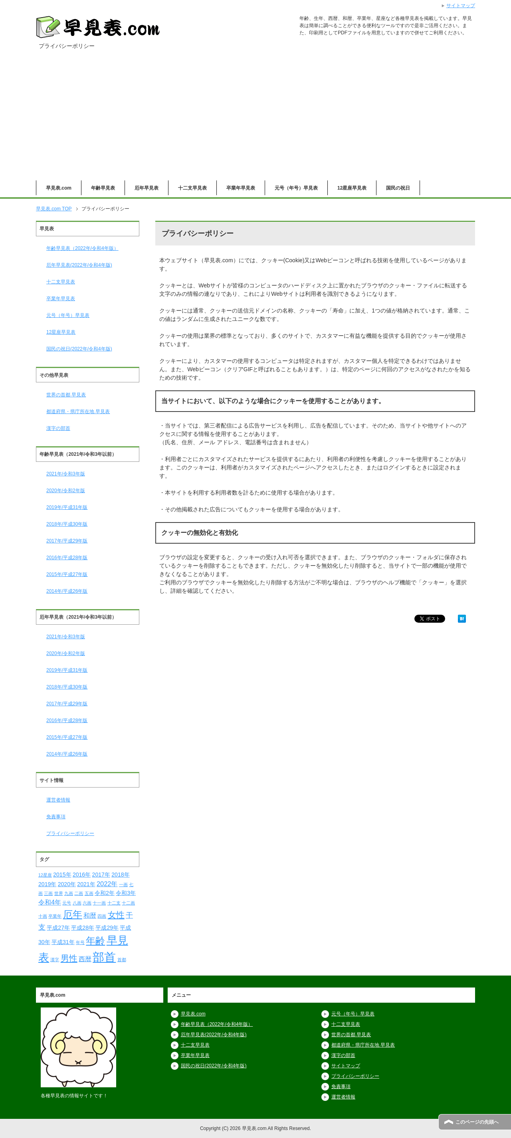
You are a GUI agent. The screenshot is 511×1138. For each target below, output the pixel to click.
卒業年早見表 (240, 188)
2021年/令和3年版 (65, 474)
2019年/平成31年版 (66, 507)
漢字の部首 (58, 428)
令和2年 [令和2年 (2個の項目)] (105, 893)
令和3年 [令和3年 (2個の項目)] (126, 893)
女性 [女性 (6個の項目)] (116, 914)
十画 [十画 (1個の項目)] (42, 916)
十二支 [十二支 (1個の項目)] (114, 903)
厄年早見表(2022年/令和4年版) (79, 265)
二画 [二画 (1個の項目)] (78, 893)
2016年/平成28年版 (66, 557)
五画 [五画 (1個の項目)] (89, 893)
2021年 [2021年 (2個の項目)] (86, 884)
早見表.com (58, 188)
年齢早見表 (103, 188)
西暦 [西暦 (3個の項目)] (85, 958)
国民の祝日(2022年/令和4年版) (79, 349)
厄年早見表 (146, 188)
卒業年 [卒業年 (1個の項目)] (54, 916)
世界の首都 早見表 (66, 395)
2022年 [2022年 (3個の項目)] (107, 883)
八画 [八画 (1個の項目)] (77, 903)
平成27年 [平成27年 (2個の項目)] (58, 927)
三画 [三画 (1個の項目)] (48, 893)
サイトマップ (345, 1066)
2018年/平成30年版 (66, 524)
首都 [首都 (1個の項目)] (121, 959)
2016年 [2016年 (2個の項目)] (82, 874)
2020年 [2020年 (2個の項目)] (67, 884)
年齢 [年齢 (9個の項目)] (95, 940)
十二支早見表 (192, 188)
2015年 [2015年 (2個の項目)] (62, 874)
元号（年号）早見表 (296, 188)
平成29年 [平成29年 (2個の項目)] (107, 927)
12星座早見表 (351, 188)
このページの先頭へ (477, 1122)
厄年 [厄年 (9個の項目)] (72, 914)
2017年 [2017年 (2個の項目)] (101, 874)
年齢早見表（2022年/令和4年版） (82, 248)
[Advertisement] (255, 120)
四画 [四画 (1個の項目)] (101, 916)
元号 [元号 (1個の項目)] (66, 903)
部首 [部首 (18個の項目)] (104, 957)
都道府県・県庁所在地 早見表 (78, 411)
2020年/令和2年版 (65, 490)
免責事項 (55, 816)
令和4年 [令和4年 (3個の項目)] (49, 902)
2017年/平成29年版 (66, 541)
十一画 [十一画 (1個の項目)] (99, 903)
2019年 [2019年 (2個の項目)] (47, 884)
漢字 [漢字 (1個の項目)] (54, 959)
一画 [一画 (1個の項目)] (123, 884)
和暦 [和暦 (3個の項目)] (89, 915)
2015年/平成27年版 (66, 574)
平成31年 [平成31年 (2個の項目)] (63, 942)
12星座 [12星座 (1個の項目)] (45, 875)
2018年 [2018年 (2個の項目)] (120, 874)
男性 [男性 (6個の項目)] (69, 958)
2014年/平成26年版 (66, 591)
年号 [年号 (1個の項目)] (80, 942)
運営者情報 (58, 800)
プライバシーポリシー (70, 833)
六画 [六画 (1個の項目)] (87, 903)
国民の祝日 (398, 188)
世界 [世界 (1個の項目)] (58, 893)
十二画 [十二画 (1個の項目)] (128, 903)
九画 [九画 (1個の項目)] (68, 893)
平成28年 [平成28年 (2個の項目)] (82, 927)
